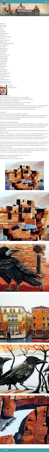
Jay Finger (2, 30)
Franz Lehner (3, 53)
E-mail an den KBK (13, 450)
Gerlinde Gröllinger (4, 33)
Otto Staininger (3, 74)
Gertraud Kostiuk (4, 50)
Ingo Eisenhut (3, 27)
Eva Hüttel (2, 38)
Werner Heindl (3, 81)
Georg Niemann (3, 61)
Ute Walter (2, 78)
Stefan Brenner (3, 25)
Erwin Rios (2, 68)
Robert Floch (3, 31)
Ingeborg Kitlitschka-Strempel (7, 43)
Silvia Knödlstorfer (4, 45)
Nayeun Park (3, 65)
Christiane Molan (4, 60)
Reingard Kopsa (3, 48)
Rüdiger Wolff (3, 83)
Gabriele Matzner (4, 56)
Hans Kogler (3, 46)
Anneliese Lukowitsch (5, 55)
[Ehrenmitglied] (9, 81)
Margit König (3, 51)
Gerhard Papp (3, 63)
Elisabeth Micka (3, 58)
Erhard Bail (2, 23)
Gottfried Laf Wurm (4, 79)
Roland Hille (3, 35)
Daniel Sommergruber (5, 73)
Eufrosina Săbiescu (4, 69)
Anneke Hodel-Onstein (5, 36)
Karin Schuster (3, 71)
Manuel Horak (3, 41)
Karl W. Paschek (3, 66)
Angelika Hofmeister (4, 40)
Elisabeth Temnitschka (5, 76)
